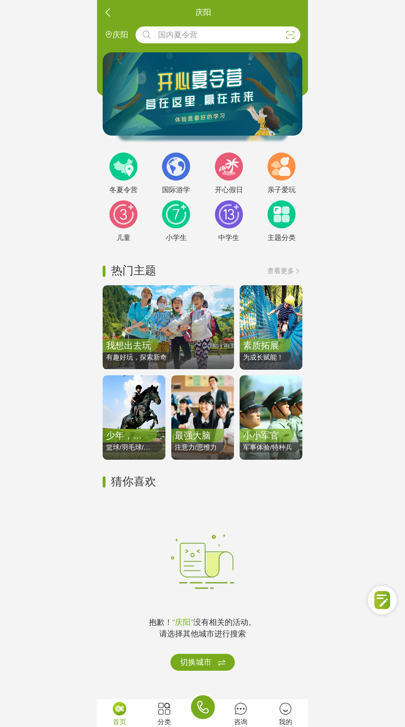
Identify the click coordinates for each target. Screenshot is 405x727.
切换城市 (203, 662)
